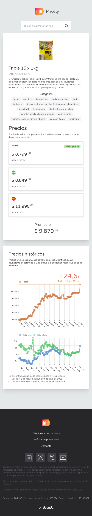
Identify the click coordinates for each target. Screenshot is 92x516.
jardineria (17, 104)
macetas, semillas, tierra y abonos (28, 119)
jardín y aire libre (60, 99)
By (46, 507)
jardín (75, 99)
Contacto (46, 445)
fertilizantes (39, 109)
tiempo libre (42, 99)
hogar (16, 99)
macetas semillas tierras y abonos (37, 114)
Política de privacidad (46, 439)
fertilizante (74, 119)
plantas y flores (57, 119)
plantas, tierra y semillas (61, 109)
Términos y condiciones (46, 433)
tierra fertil (24, 109)
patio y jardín (64, 114)
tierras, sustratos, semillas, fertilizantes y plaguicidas (52, 104)
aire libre (27, 99)
